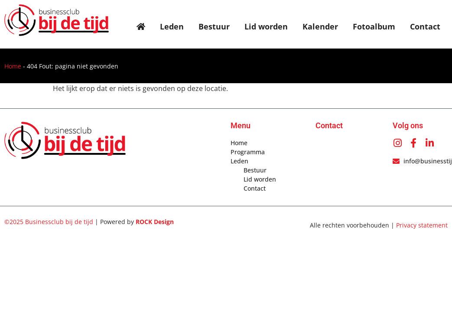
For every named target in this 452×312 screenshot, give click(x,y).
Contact (425, 26)
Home (12, 66)
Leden (172, 26)
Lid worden (266, 26)
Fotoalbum (374, 26)
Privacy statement (422, 225)
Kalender (320, 26)
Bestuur (214, 26)
